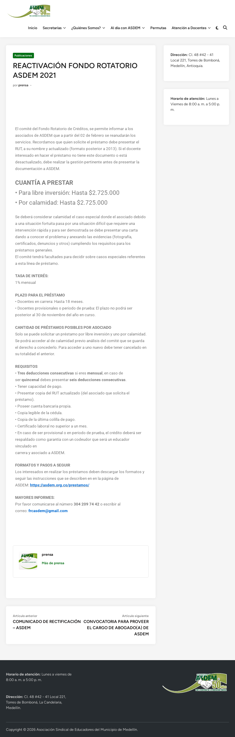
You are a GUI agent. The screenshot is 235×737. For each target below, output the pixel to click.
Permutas (158, 28)
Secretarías (54, 28)
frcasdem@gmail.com (48, 510)
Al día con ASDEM (128, 28)
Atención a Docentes (191, 28)
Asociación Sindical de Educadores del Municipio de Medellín (86, 729)
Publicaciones (23, 55)
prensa (23, 85)
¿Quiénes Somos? (88, 28)
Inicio (32, 28)
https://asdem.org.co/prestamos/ (59, 485)
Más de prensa (53, 563)
